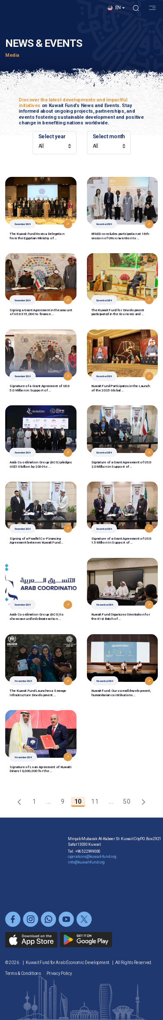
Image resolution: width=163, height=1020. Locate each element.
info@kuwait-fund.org (86, 879)
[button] (116, 14)
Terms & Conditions (23, 973)
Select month (109, 137)
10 (79, 802)
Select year (52, 137)
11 (96, 802)
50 (128, 802)
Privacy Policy (59, 973)
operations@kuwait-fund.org (92, 874)
